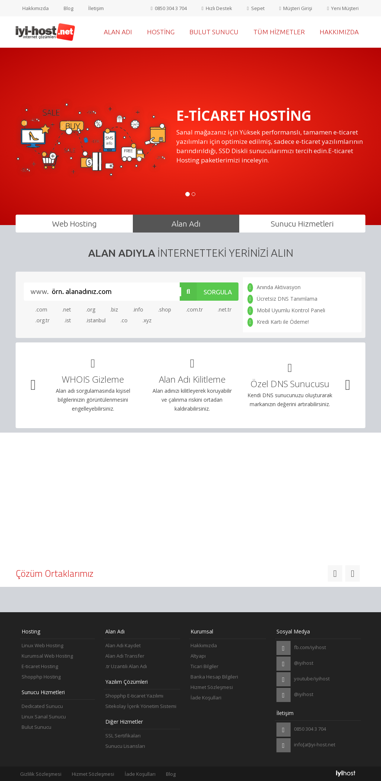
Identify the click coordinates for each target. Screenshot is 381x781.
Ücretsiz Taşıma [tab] (190, 452)
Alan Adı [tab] (186, 223)
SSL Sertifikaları (123, 735)
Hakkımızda (35, 8)
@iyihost (294, 664)
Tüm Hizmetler (279, 31)
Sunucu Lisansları (125, 746)
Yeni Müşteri (343, 8)
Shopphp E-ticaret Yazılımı (134, 695)
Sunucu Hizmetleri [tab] (302, 223)
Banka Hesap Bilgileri (214, 676)
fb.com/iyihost (301, 648)
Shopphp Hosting (41, 676)
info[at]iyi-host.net (305, 745)
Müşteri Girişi (296, 8)
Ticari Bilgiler (204, 666)
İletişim (96, 8)
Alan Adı (118, 31)
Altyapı (198, 655)
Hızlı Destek (217, 8)
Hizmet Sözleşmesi (211, 687)
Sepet (256, 8)
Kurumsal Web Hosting (47, 655)
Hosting (161, 31)
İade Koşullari (205, 697)
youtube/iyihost (303, 679)
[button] (33, 385)
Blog (68, 8)
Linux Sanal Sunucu (44, 716)
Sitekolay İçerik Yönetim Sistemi (140, 706)
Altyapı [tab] (73, 452)
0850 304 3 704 (169, 8)
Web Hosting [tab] (74, 223)
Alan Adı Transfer (124, 655)
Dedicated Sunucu (42, 706)
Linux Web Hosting (42, 645)
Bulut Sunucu (213, 31)
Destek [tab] (308, 452)
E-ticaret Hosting (40, 666)
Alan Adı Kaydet (123, 645)
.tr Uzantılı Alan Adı (126, 666)
